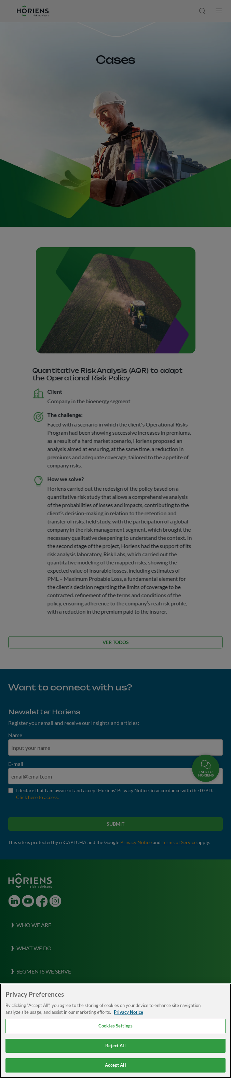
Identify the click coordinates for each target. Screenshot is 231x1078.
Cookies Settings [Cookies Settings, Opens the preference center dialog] (115, 1025)
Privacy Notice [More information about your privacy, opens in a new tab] (128, 1012)
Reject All (115, 1045)
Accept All (115, 1065)
